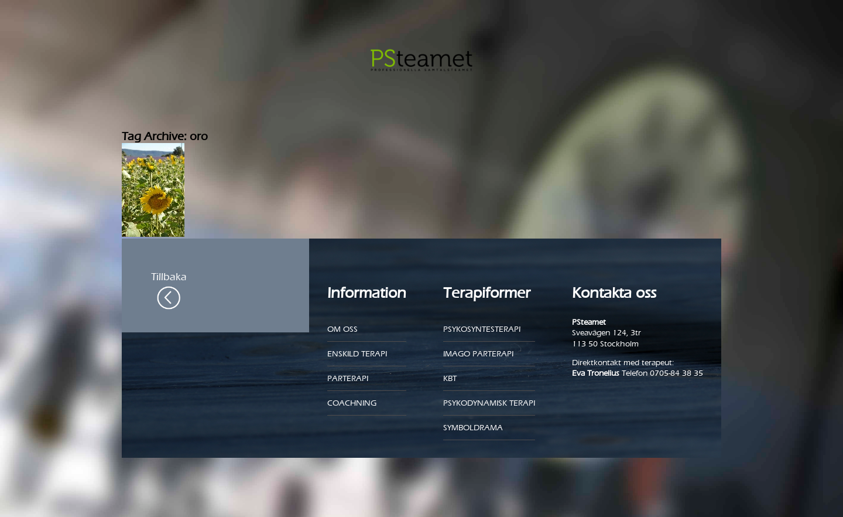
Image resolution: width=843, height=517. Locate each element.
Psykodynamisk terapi (489, 403)
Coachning (351, 403)
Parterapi (347, 378)
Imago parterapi (478, 354)
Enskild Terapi (357, 354)
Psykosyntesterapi (481, 329)
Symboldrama (473, 428)
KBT (450, 378)
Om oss (342, 329)
